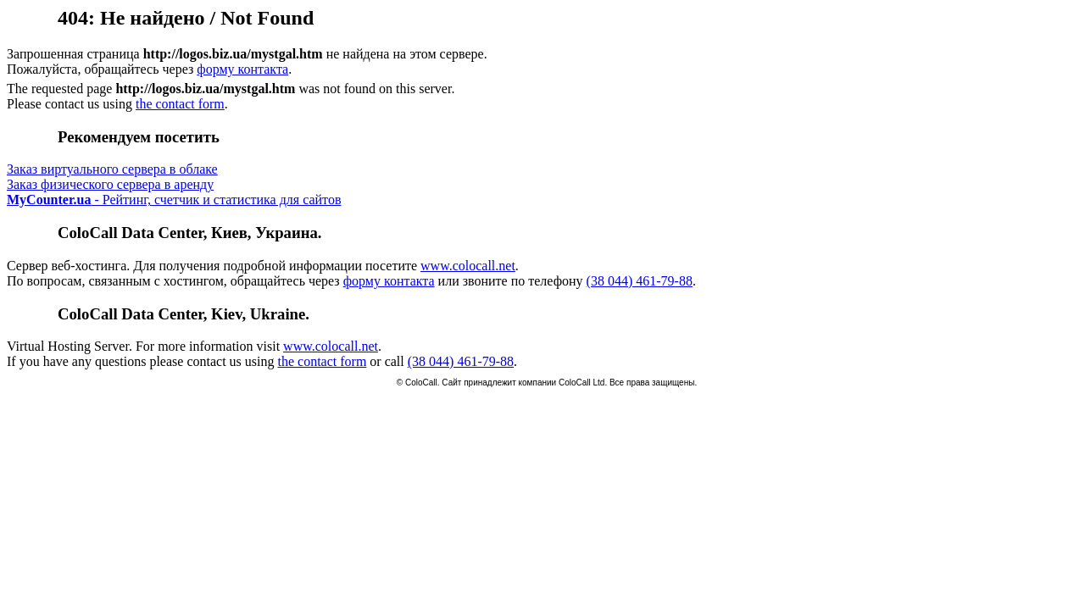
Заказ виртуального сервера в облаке (112, 169)
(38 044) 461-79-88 (640, 281)
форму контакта (242, 69)
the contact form (180, 104)
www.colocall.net (467, 265)
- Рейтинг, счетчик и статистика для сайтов (174, 199)
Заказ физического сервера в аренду (110, 184)
